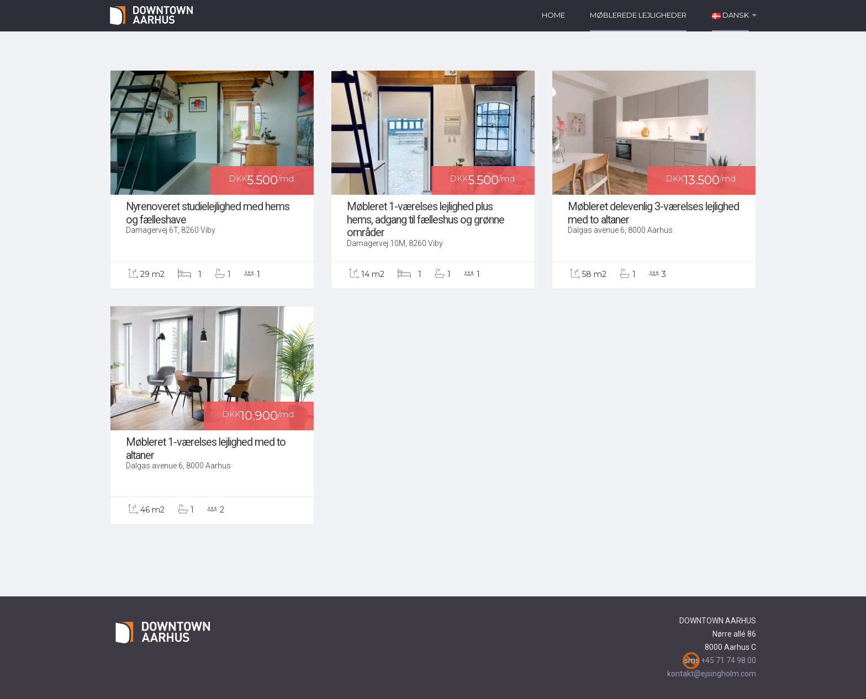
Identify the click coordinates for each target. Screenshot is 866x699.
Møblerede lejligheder (638, 14)
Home (553, 14)
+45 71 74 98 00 (728, 660)
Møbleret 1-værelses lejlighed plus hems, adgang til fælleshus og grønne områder (425, 219)
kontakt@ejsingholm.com (711, 673)
